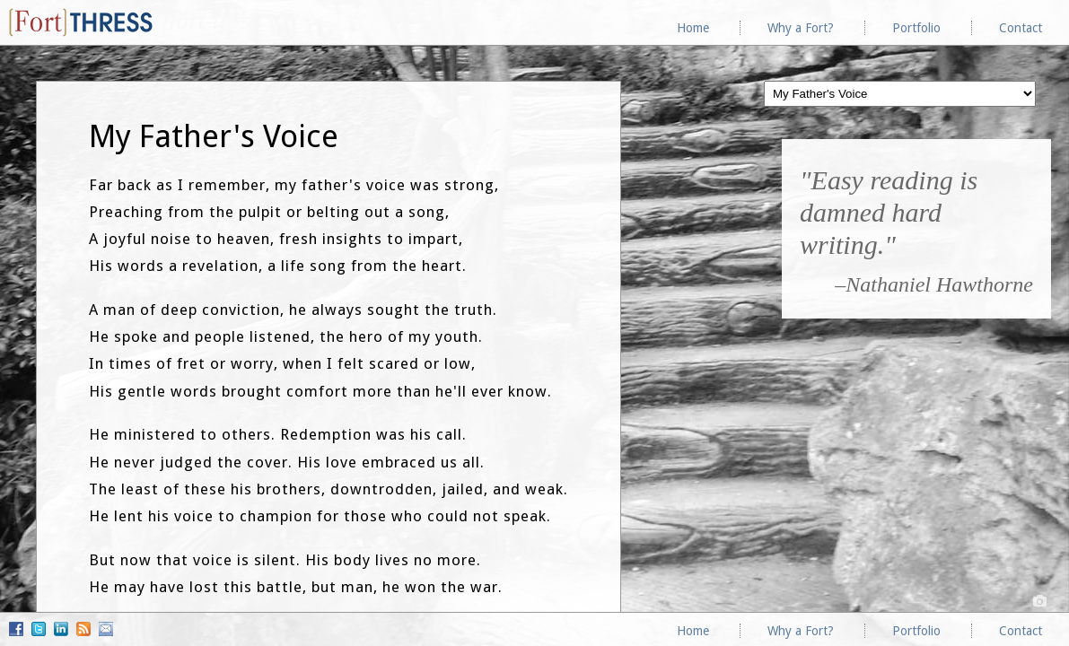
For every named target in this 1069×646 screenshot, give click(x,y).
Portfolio (916, 28)
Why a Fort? (800, 28)
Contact (1020, 28)
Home (693, 28)
